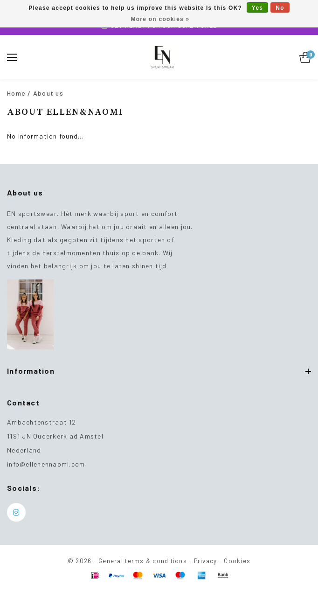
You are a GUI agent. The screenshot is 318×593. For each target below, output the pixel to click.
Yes (257, 8)
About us (48, 93)
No (280, 8)
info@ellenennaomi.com (46, 464)
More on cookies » (160, 19)
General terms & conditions (142, 561)
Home (16, 93)
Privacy (205, 561)
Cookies (237, 561)
